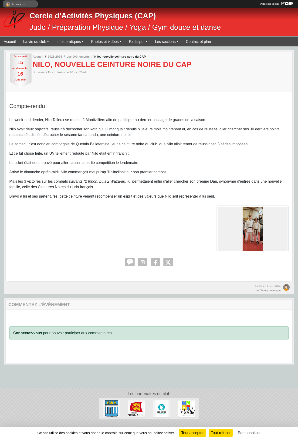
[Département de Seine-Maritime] (161, 409)
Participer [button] (137, 42)
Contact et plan (198, 42)
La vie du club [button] (34, 42)
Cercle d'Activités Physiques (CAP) (93, 16)
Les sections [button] (165, 42)
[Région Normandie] (136, 409)
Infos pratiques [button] (68, 42)
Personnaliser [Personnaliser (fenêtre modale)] (249, 433)
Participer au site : (276, 3)
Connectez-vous (27, 333)
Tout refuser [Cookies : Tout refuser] (220, 433)
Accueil (10, 42)
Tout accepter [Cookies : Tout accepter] (192, 433)
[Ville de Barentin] (112, 409)
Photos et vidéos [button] (105, 42)
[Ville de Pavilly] (186, 409)
